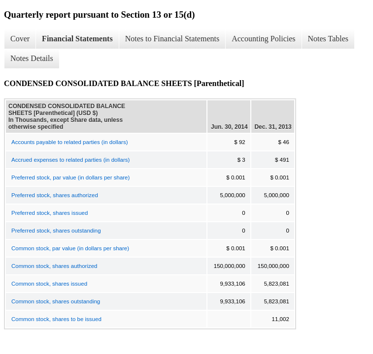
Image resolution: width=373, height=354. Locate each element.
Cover (20, 38)
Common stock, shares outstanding (55, 301)
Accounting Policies (263, 38)
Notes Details (31, 58)
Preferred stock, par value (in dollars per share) (70, 177)
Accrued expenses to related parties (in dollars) (70, 160)
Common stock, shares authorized (54, 266)
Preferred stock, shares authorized (54, 195)
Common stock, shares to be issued (56, 319)
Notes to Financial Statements (172, 38)
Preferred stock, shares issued (49, 213)
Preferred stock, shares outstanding (56, 231)
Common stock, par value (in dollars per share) (70, 248)
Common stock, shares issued (49, 284)
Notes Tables (328, 38)
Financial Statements (77, 38)
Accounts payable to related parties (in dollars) (69, 142)
